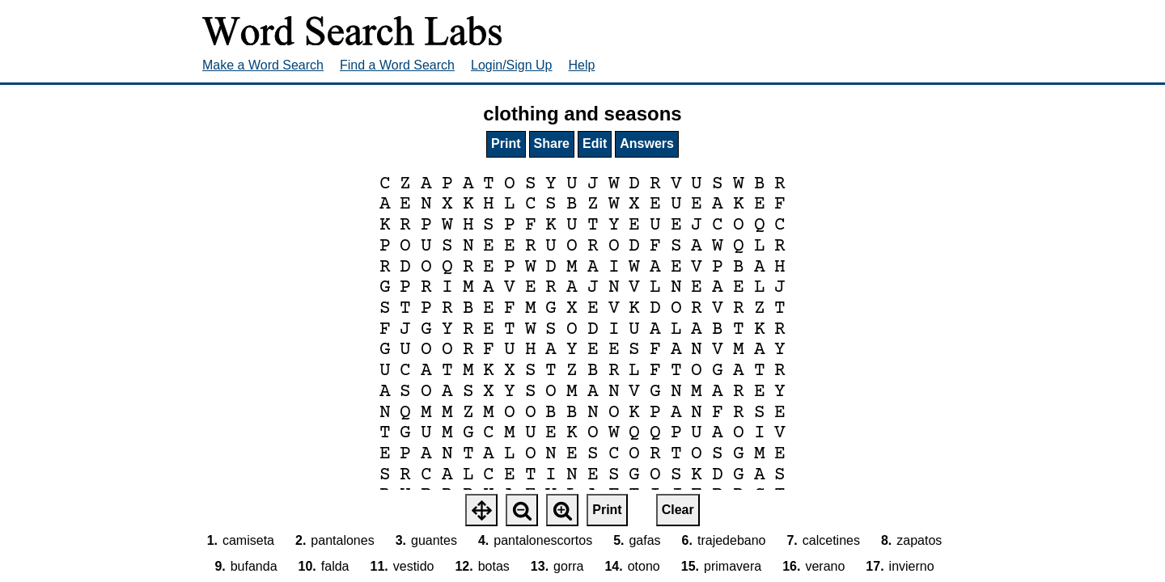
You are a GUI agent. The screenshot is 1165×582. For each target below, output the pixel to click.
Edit (594, 143)
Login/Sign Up (512, 65)
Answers (647, 143)
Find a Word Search (397, 65)
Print (505, 143)
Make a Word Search (263, 65)
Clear (678, 510)
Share (552, 143)
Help (582, 65)
